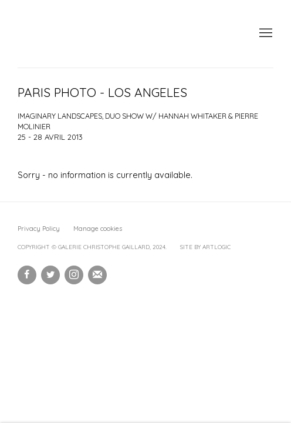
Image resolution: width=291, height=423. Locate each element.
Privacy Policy (39, 228)
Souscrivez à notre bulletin (97, 275)
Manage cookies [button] (97, 228)
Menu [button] (264, 33)
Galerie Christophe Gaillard (106, 34)
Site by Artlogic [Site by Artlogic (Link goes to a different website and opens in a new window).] (205, 247)
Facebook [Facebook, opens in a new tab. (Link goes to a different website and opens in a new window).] (27, 275)
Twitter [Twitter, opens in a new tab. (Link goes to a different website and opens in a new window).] (50, 275)
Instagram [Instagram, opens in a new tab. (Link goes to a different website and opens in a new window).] (74, 275)
